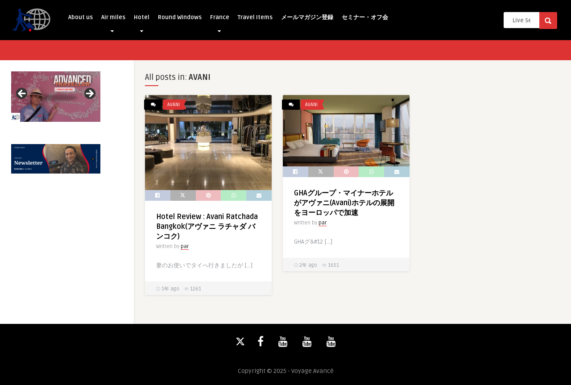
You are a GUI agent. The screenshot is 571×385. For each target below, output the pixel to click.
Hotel (141, 20)
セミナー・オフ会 (365, 17)
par (185, 246)
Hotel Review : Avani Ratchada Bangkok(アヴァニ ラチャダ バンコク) (207, 226)
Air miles (113, 20)
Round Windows (180, 17)
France (219, 20)
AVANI (173, 105)
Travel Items (255, 17)
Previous (22, 94)
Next (89, 94)
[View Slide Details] (55, 96)
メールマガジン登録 (307, 17)
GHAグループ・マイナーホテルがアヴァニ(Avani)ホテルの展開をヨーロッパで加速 (344, 203)
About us (80, 17)
